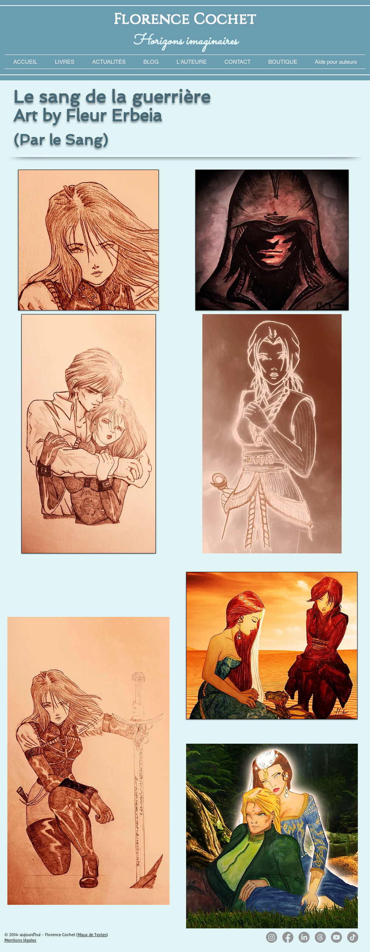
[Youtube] (336, 937)
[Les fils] (320, 937)
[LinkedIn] (304, 937)
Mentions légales (20, 940)
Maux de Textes (92, 934)
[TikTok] (352, 937)
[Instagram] (271, 937)
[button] (336, 62)
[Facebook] (287, 937)
